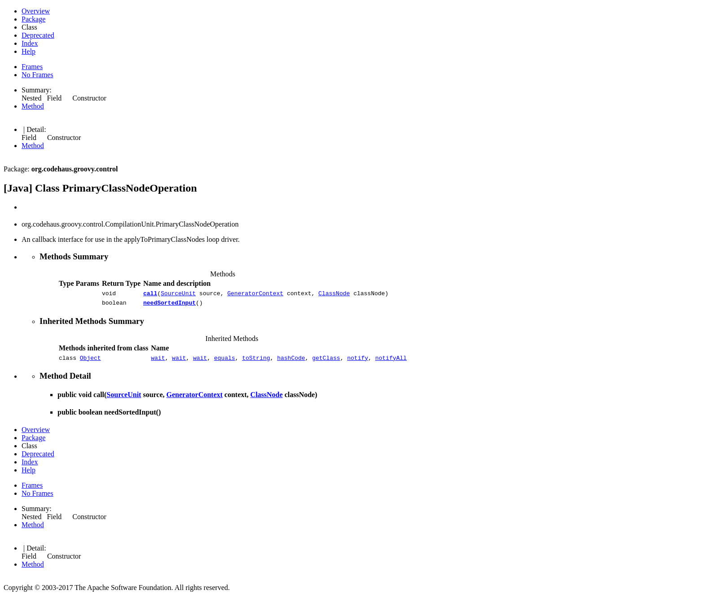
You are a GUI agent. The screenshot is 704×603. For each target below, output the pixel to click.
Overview (36, 11)
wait (158, 362)
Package (33, 19)
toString (256, 362)
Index (30, 43)
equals (224, 362)
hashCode (291, 362)
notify (357, 362)
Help (28, 51)
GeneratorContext (255, 294)
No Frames (37, 75)
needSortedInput (169, 305)
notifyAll (391, 362)
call (150, 294)
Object (90, 362)
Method (33, 106)
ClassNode (334, 294)
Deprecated (38, 35)
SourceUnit (178, 294)
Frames (32, 66)
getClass (326, 362)
